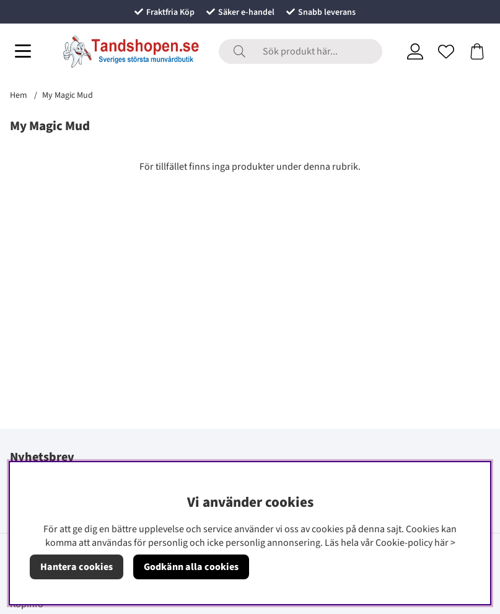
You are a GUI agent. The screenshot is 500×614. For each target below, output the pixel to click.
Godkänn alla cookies (191, 567)
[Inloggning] (415, 51)
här (441, 543)
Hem (18, 95)
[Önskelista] (446, 51)
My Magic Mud (67, 95)
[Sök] (300, 51)
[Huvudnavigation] (23, 51)
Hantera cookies (76, 567)
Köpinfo (26, 604)
